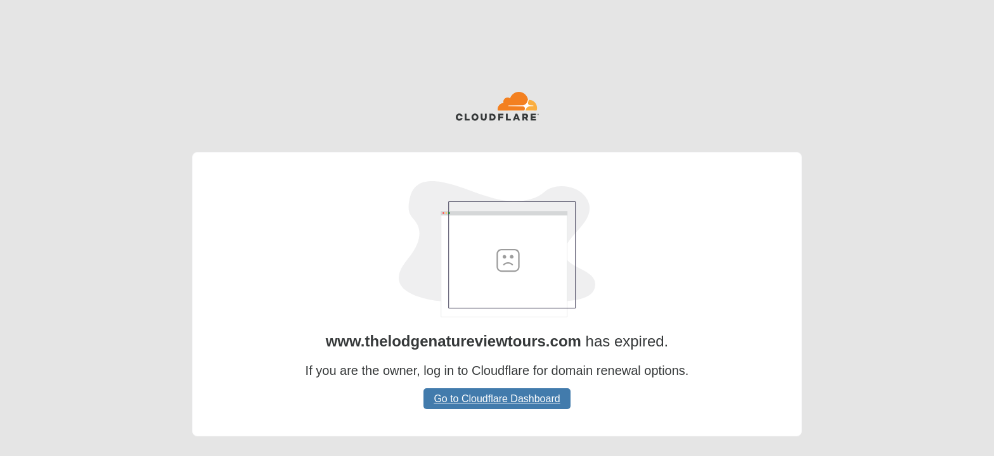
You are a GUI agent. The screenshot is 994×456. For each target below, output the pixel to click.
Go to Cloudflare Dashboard (497, 398)
